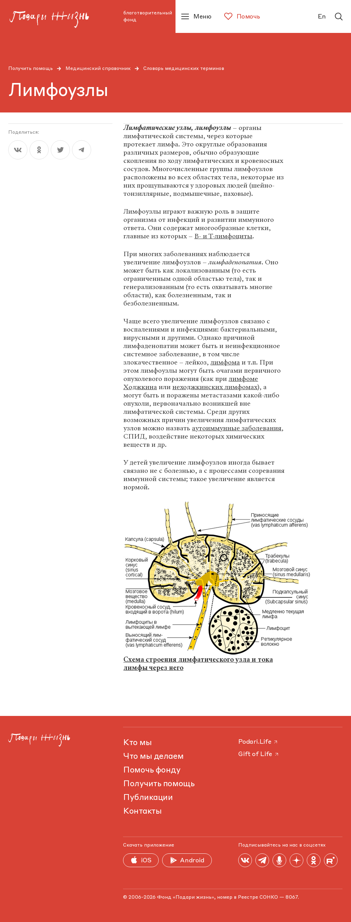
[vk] (17, 149)
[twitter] (60, 149)
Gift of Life (258, 754)
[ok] (39, 149)
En (322, 17)
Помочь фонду (151, 770)
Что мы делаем (153, 757)
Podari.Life (258, 742)
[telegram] (81, 149)
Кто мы (137, 743)
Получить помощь (30, 68)
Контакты (142, 811)
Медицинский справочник (98, 68)
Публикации (148, 798)
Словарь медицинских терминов (183, 68)
